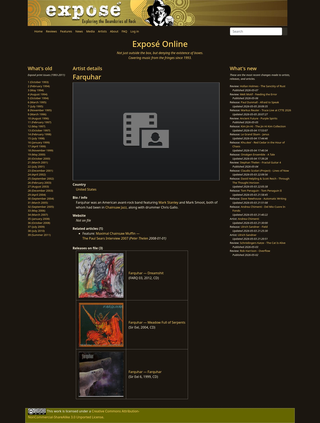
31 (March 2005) (38, 202)
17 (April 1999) (37, 146)
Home (38, 31)
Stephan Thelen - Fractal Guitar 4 (260, 162)
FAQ (124, 31)
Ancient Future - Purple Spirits (258, 118)
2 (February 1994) (39, 86)
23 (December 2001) (40, 170)
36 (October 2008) (39, 223)
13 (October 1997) (39, 130)
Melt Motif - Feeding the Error (258, 94)
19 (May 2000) (36, 154)
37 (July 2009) (36, 227)
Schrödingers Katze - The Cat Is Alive (263, 243)
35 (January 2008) (39, 219)
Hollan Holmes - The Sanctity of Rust (262, 86)
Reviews (51, 31)
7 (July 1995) (35, 106)
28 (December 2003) (40, 190)
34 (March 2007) (38, 214)
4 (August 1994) (37, 94)
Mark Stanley (168, 202)
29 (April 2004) (37, 195)
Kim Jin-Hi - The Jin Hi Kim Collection (263, 126)
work (57, 411)
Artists (102, 31)
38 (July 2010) (36, 231)
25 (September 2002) (41, 178)
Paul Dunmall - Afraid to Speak (260, 102)
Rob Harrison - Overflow (255, 251)
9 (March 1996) (37, 114)
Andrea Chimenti (248, 219)
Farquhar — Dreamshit (146, 273)
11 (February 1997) (39, 122)
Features (66, 31)
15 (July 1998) (36, 138)
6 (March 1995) (37, 102)
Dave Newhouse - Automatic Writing (263, 198)
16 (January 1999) (39, 142)
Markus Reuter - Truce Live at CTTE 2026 (266, 110)
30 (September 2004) (41, 198)
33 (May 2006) (36, 210)
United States (86, 189)
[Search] (256, 31)
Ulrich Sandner (247, 235)
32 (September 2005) (41, 207)
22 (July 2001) (36, 166)
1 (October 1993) (38, 82)
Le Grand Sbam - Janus (255, 134)
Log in (134, 31)
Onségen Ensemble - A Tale (258, 154)
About (114, 31)
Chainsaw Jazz (116, 207)
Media (90, 31)
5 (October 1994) (38, 98)
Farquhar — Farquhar (145, 372)
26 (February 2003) (39, 182)
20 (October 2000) (39, 158)
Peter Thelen (139, 238)
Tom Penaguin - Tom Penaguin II (261, 190)
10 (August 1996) (38, 118)
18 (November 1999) (40, 150)
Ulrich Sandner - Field (254, 227)
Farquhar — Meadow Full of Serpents (157, 322)
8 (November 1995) (40, 110)
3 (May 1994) (36, 90)
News (79, 31)
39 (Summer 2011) (39, 235)
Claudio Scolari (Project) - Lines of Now (265, 170)
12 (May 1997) (36, 126)
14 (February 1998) (39, 134)
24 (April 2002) (37, 174)
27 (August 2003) (38, 186)
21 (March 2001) (38, 162)
